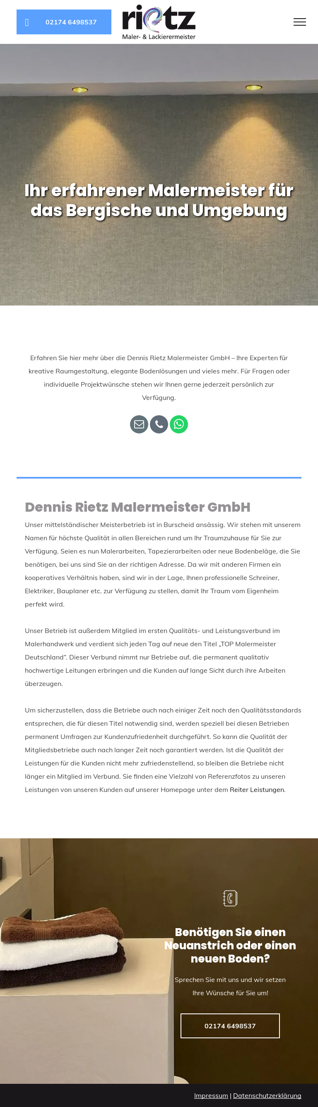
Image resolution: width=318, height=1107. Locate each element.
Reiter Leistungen (257, 789)
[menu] (300, 22)
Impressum (211, 1095)
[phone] (159, 425)
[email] (139, 425)
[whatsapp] (179, 425)
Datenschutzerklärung (267, 1095)
